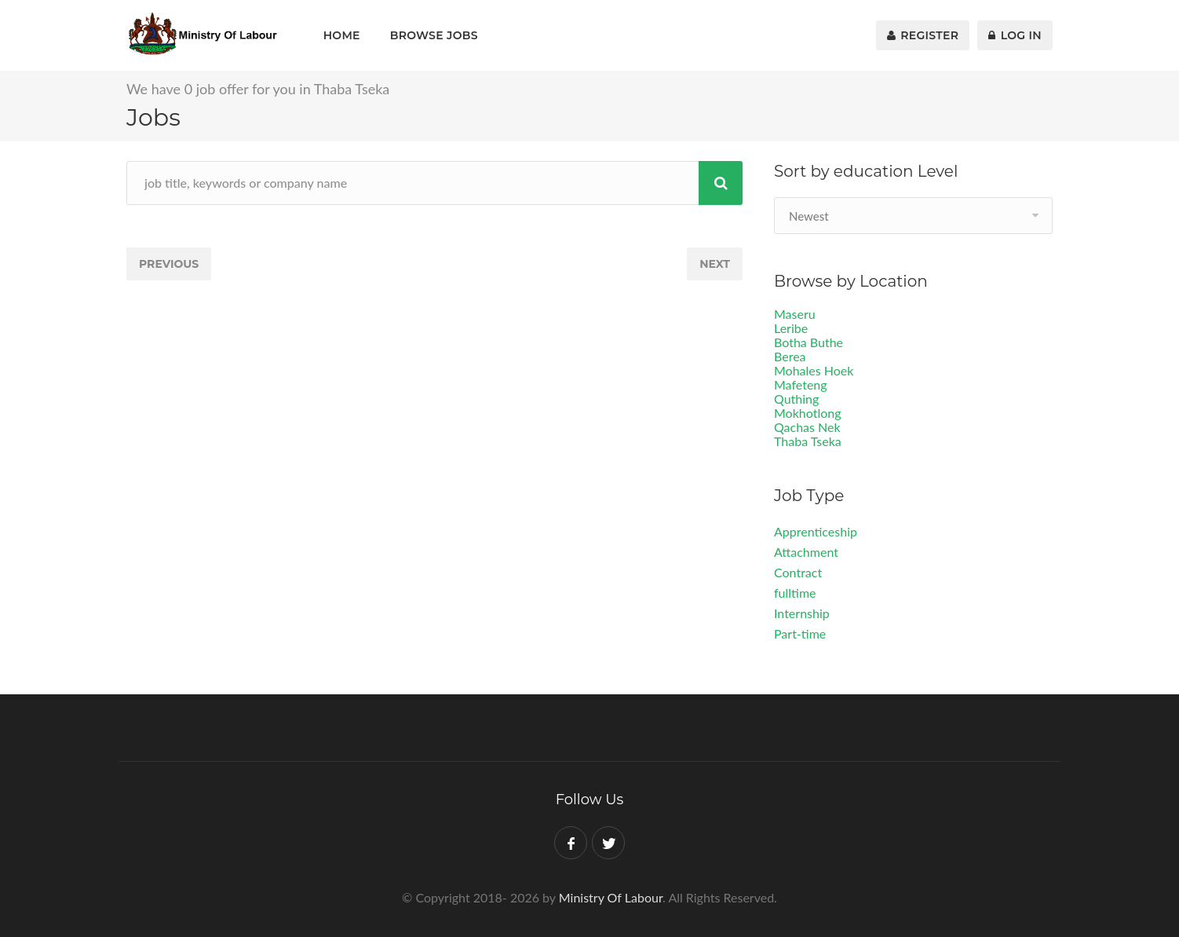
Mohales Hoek (813, 370)
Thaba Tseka (807, 441)
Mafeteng (800, 384)
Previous (169, 264)
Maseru (795, 313)
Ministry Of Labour (611, 897)
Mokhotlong (807, 412)
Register (922, 35)
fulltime (795, 592)
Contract (798, 572)
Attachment (806, 551)
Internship (802, 613)
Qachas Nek (807, 426)
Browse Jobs (434, 35)
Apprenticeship (815, 531)
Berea (790, 356)
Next (714, 264)
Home (341, 35)
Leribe (791, 327)
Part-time (800, 633)
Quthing (796, 398)
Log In (1015, 35)
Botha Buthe (808, 342)
